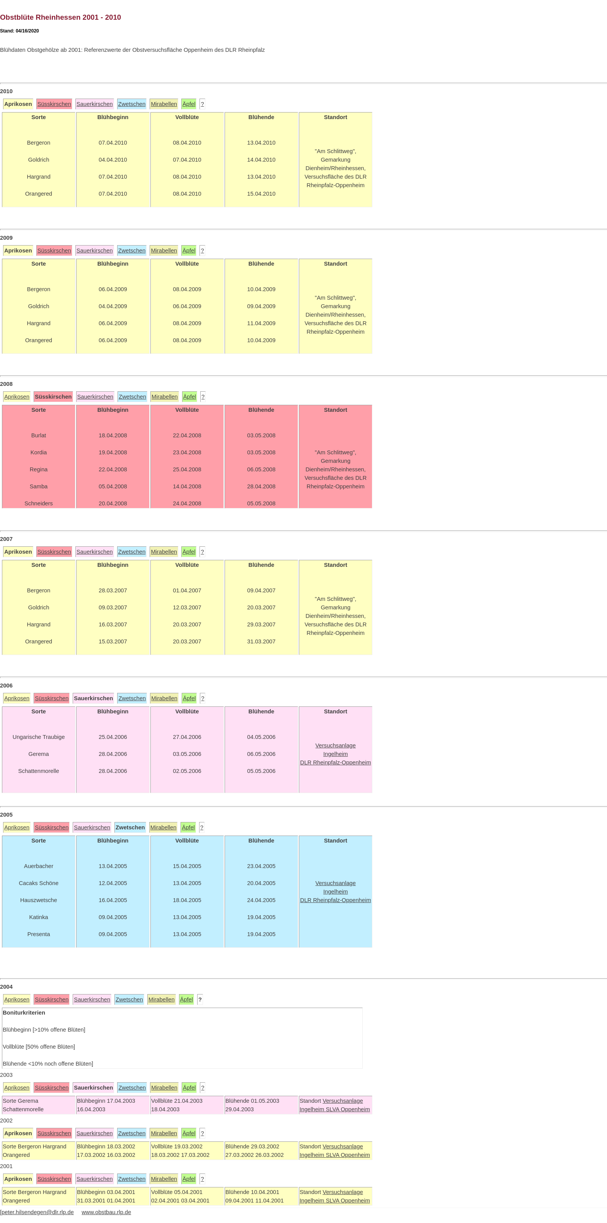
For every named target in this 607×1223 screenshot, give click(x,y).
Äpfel (188, 104)
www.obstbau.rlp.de (106, 1212)
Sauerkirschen (95, 104)
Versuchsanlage (342, 1101)
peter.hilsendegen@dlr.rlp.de (38, 1212)
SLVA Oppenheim (348, 1109)
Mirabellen (164, 104)
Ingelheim (313, 1109)
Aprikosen (16, 397)
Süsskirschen (54, 104)
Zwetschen (132, 104)
